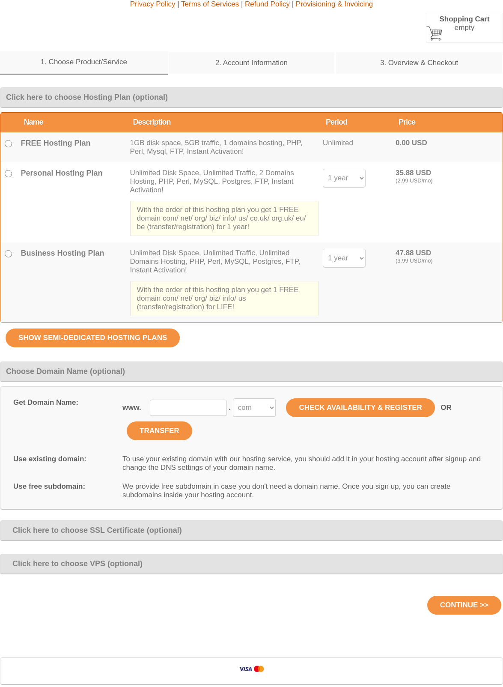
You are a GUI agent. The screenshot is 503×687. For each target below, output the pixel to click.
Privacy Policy (153, 4)
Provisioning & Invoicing (334, 4)
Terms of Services (210, 4)
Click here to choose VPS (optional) (74, 563)
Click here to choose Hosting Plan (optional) (87, 97)
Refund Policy (267, 4)
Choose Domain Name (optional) (65, 371)
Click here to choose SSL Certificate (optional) (94, 530)
